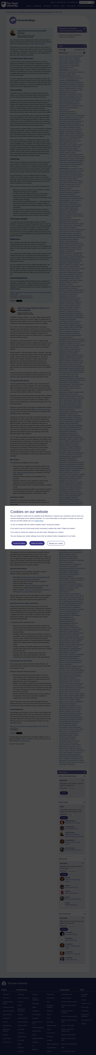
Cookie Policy (38, 521)
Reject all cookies (37, 543)
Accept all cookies (19, 543)
